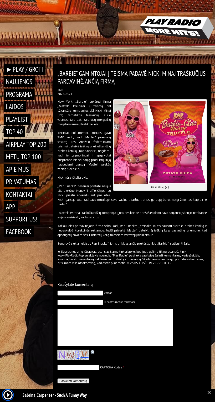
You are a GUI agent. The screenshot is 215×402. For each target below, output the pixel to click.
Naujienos (19, 81)
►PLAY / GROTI (24, 69)
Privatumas (21, 181)
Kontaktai (19, 194)
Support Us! (21, 219)
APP (10, 206)
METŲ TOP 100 (23, 156)
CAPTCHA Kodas (111, 367)
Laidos (15, 106)
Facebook (18, 231)
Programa (19, 94)
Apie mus (17, 169)
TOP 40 (14, 131)
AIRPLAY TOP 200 (26, 144)
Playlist (17, 119)
